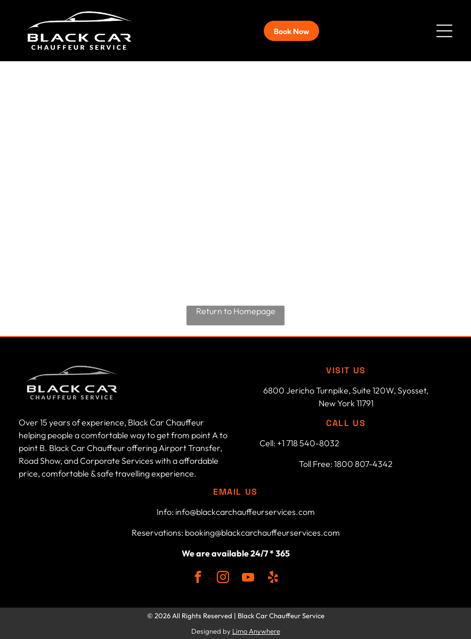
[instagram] (223, 578)
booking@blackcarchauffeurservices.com (262, 532)
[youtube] (248, 578)
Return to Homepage (235, 311)
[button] (444, 31)
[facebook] (198, 578)
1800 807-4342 (363, 463)
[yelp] (273, 578)
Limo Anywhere (256, 631)
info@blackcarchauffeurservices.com (245, 511)
